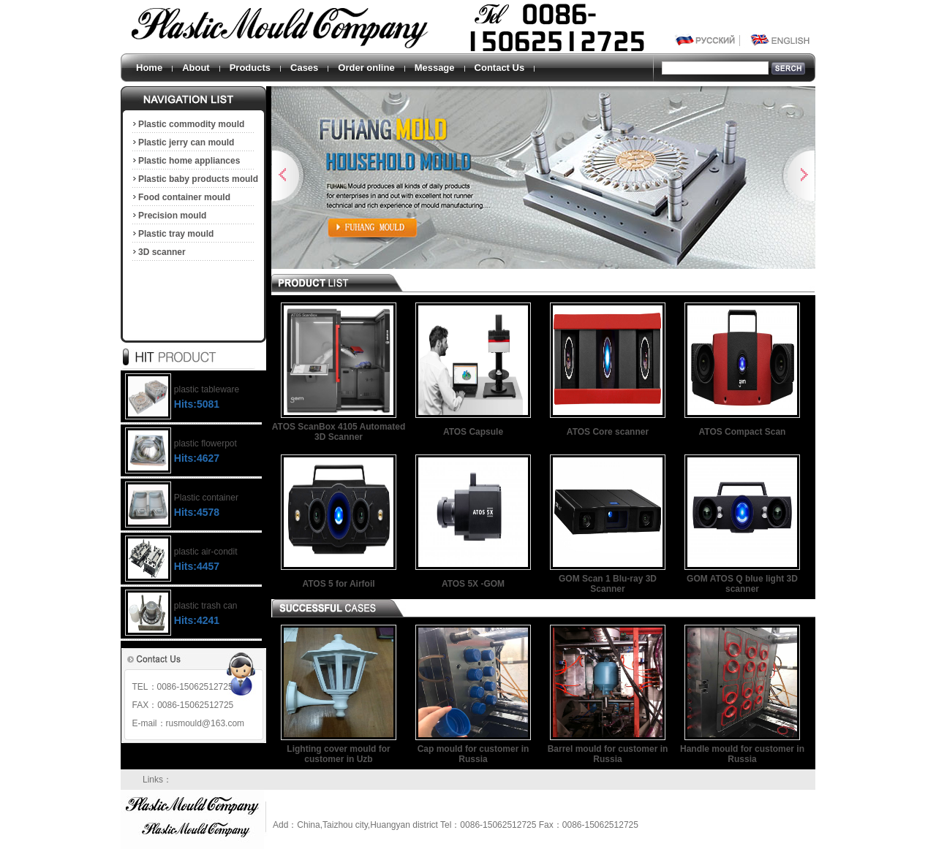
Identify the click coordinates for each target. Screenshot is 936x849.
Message (435, 67)
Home (149, 67)
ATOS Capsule (473, 432)
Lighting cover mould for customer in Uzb (338, 754)
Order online (366, 67)
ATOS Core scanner (608, 432)
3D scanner (158, 252)
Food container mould (180, 197)
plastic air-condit (206, 552)
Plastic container (206, 497)
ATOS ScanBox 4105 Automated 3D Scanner (339, 432)
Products (250, 67)
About (196, 67)
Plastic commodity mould (187, 124)
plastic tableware (206, 389)
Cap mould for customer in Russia (473, 754)
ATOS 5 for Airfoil (338, 584)
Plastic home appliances (185, 161)
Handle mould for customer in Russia (742, 754)
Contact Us (500, 67)
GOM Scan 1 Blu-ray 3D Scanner (608, 584)
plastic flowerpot (205, 443)
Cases (304, 67)
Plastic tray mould (172, 234)
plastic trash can (206, 606)
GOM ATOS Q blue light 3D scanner (742, 584)
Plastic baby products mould (194, 179)
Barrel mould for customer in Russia (608, 754)
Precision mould (168, 215)
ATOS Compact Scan (742, 432)
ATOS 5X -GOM (473, 584)
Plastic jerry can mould (182, 142)
